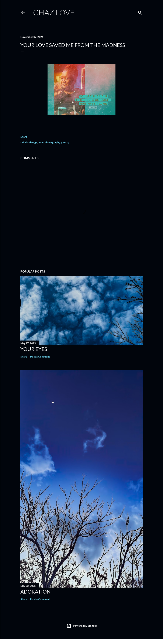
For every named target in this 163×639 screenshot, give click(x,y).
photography (52, 142)
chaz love (54, 12)
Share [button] (23, 136)
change (33, 142)
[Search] (140, 12)
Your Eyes (33, 349)
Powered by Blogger (81, 625)
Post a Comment (40, 356)
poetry (65, 142)
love (41, 142)
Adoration (35, 591)
